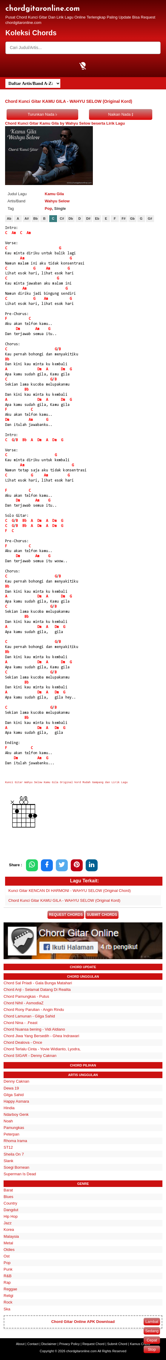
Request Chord (93, 1344)
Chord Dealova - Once (23, 1042)
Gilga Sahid (14, 1094)
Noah (8, 1121)
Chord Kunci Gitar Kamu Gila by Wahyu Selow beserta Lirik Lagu (65, 123)
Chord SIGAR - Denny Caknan (30, 1055)
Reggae (10, 1289)
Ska (7, 1309)
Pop (48, 208)
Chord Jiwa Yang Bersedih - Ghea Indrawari (41, 1036)
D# (88, 218)
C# (62, 218)
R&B (8, 1276)
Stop (152, 1349)
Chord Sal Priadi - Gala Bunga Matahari (38, 983)
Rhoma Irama (15, 1141)
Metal (8, 1243)
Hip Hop (11, 1216)
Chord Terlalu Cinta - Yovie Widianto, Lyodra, (42, 1049)
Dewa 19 (11, 1088)
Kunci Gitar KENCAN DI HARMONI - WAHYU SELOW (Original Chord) (69, 890)
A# (26, 218)
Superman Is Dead (20, 1174)
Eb (97, 218)
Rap (7, 1282)
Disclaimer (48, 1344)
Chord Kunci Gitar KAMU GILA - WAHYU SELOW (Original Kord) (64, 900)
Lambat (151, 1321)
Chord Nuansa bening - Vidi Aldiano (34, 1029)
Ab (9, 218)
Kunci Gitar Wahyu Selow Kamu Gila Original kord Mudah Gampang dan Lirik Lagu (66, 782)
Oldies (9, 1249)
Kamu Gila (54, 194)
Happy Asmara (16, 1101)
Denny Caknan (16, 1081)
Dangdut (11, 1210)
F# (123, 218)
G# (150, 218)
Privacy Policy (69, 1344)
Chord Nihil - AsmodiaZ (24, 1003)
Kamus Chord (140, 1344)
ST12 (8, 1147)
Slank (8, 1161)
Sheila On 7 (14, 1154)
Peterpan (11, 1134)
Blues (8, 1196)
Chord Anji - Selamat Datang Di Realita (37, 989)
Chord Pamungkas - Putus (26, 996)
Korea (9, 1229)
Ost (7, 1256)
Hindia (9, 1108)
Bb (35, 218)
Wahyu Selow (57, 201)
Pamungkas (14, 1127)
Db (71, 218)
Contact (33, 1344)
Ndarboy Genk (16, 1114)
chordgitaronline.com (42, 9)
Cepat (152, 1340)
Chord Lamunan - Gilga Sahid (29, 1016)
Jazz (8, 1223)
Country (10, 1203)
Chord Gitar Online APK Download (83, 1321)
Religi (8, 1295)
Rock (8, 1302)
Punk (8, 1269)
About (20, 1344)
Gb (132, 218)
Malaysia (11, 1236)
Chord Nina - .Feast (20, 1022)
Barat (8, 1190)
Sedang (152, 1331)
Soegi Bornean (16, 1167)
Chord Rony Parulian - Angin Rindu (34, 1009)
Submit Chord (117, 1344)
